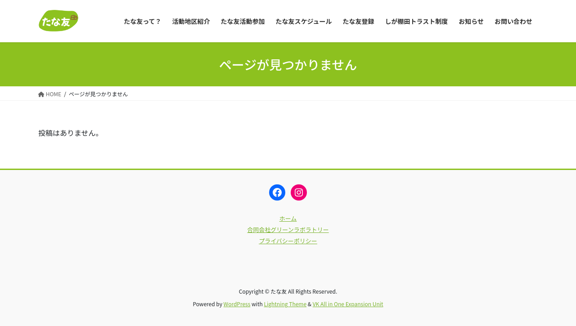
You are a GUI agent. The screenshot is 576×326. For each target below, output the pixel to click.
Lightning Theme (285, 304)
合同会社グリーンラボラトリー (287, 229)
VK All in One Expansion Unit (348, 304)
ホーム (288, 218)
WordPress (237, 304)
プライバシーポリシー (288, 241)
